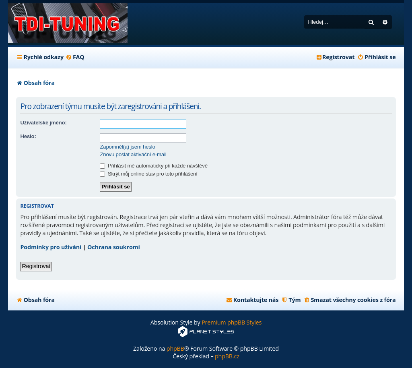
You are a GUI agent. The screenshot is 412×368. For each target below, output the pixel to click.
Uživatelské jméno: (43, 123)
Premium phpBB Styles (232, 322)
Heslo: (28, 136)
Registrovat (36, 266)
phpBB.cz (227, 356)
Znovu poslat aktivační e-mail (133, 154)
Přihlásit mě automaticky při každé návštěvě (153, 166)
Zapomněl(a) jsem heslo (127, 147)
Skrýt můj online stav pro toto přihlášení (148, 174)
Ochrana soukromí (113, 247)
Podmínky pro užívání (50, 247)
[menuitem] (75, 57)
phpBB (175, 348)
